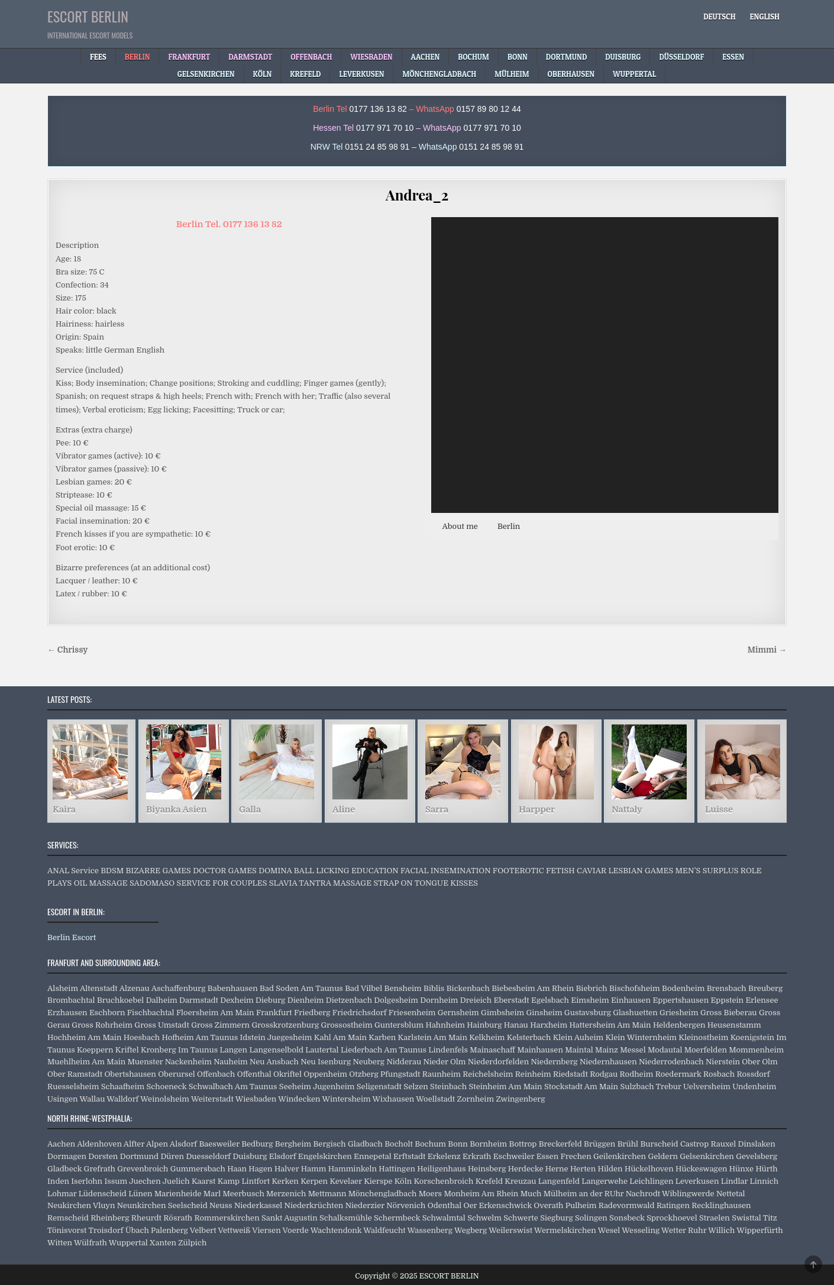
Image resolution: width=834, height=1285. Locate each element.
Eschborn (107, 1012)
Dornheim (439, 1000)
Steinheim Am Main (505, 1086)
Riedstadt (570, 1074)
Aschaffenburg (178, 988)
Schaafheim (123, 1086)
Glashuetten (635, 1012)
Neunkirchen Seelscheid (162, 1205)
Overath (548, 1205)
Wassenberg (430, 1230)
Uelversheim (706, 1086)
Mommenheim (756, 1049)
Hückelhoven (649, 1168)
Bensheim (403, 988)
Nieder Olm (444, 1061)
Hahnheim (445, 1025)
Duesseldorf (208, 1156)
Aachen (61, 1143)
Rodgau (604, 1074)
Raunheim (441, 1074)
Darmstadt (198, 1000)
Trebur (668, 1086)
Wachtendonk (336, 1230)
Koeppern (95, 1049)
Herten (583, 1168)
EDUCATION (375, 870)
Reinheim (533, 1074)
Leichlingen (651, 1181)
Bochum (430, 1143)
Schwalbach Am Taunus (233, 1086)
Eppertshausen (680, 1000)
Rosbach (719, 1074)
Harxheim (548, 1025)
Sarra (436, 810)
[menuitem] (719, 17)
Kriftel (127, 1049)
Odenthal (444, 1205)
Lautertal (321, 1049)
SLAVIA (283, 883)
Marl (212, 1193)
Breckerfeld (560, 1143)
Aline (343, 810)
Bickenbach (468, 988)
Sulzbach (637, 1086)
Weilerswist (510, 1230)
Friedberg (312, 1012)
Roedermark (678, 1074)
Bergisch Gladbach (347, 1143)
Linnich (764, 1181)
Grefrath (99, 1168)
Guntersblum (399, 1025)
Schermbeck (397, 1217)
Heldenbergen (679, 1025)
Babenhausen (233, 988)
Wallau (92, 1098)
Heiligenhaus (441, 1168)
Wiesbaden (256, 1098)
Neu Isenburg (325, 1061)
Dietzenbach (349, 1000)
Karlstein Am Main (432, 1037)
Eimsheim (590, 1000)
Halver (286, 1168)
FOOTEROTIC (518, 870)
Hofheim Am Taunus (200, 1037)
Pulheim (581, 1205)
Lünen (140, 1193)
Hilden (609, 1168)
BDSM (112, 870)
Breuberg (765, 988)
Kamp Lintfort (244, 1181)
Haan (237, 1168)
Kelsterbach (529, 1037)
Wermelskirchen (565, 1230)
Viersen (266, 1230)
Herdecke (526, 1168)
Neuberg (369, 1061)
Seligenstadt (379, 1086)
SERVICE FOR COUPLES (222, 883)
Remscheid (68, 1217)
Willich (721, 1230)
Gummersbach (197, 1168)
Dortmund (139, 1156)
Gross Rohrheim (102, 1025)
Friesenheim (412, 1012)
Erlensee (761, 1000)
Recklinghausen (721, 1205)
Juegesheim (289, 1037)
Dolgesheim (396, 1000)
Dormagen (66, 1156)
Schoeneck (167, 1086)
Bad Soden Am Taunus (301, 988)
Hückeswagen (701, 1168)
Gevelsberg (756, 1156)
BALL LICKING (322, 870)
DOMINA (275, 870)
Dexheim (236, 1000)
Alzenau (134, 988)
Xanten (163, 1242)
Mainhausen (540, 1049)
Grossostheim (347, 1025)
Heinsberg (487, 1168)
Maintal (579, 1049)
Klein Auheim (578, 1037)
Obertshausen (130, 1074)
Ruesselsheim (73, 1086)
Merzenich (286, 1193)
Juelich (176, 1181)
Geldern (662, 1156)
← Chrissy (67, 649)
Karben (382, 1037)
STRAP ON (392, 883)
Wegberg (470, 1230)
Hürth (766, 1168)
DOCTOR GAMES (225, 870)
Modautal (665, 1049)
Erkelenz (444, 1156)
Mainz (606, 1049)
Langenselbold (276, 1049)
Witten (59, 1242)
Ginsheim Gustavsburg (568, 1012)
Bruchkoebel (120, 1000)
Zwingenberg (520, 1098)
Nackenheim (188, 1061)
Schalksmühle (345, 1217)
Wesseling (641, 1230)
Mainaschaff (492, 1049)
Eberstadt (511, 1000)
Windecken (299, 1098)
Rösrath (177, 1217)
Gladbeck (64, 1168)
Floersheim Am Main (215, 1012)
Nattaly (627, 810)
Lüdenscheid (103, 1193)
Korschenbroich (443, 1181)
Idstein (253, 1037)
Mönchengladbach (382, 1193)
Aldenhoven (99, 1143)
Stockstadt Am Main (581, 1086)
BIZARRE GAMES (158, 870)
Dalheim (161, 1000)
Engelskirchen (325, 1156)
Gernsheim (458, 1012)
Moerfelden (705, 1049)
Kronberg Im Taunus (179, 1049)
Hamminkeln (352, 1168)
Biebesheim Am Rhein (533, 988)
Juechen (145, 1181)
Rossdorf (753, 1074)
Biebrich (591, 988)
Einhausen (631, 1000)
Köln (403, 1181)
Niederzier (364, 1205)
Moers (430, 1193)
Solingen (591, 1217)
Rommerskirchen (227, 1217)
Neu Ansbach (274, 1061)
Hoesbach (142, 1037)
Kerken (284, 1181)
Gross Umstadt (161, 1025)
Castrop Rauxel (708, 1143)
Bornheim (488, 1143)
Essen (547, 1156)
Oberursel (176, 1074)
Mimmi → (767, 649)
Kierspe (378, 1181)
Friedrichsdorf (359, 1012)
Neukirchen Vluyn (81, 1205)
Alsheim (62, 988)
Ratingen (673, 1205)
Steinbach (448, 1086)
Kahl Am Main (340, 1037)
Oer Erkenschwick (497, 1205)
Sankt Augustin (289, 1217)
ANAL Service (73, 870)
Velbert (203, 1230)
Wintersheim (346, 1098)
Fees (98, 57)
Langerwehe (604, 1181)
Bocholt (398, 1143)
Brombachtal (71, 1000)
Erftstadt (409, 1156)
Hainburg (484, 1025)
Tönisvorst (66, 1230)
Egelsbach (550, 1000)
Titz (770, 1217)
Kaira (64, 810)
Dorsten (103, 1156)
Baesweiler (219, 1143)
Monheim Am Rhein (481, 1193)
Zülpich (192, 1242)
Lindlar (734, 1181)
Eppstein (727, 1000)
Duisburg (249, 1156)
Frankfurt (274, 1012)
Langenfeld (559, 1181)
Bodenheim (683, 988)
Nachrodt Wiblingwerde (670, 1193)
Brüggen (599, 1143)
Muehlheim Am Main (86, 1061)
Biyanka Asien (176, 810)
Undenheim (754, 1086)
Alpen (157, 1143)
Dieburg (270, 1000)
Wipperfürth (759, 1230)
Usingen (62, 1098)
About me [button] (459, 526)
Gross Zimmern (220, 1025)
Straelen (714, 1217)
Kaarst (204, 1181)
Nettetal (730, 1193)
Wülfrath (90, 1242)
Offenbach (216, 1074)
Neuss (220, 1205)
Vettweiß (234, 1230)
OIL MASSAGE (101, 883)
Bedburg (257, 1143)
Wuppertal (128, 1242)
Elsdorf (282, 1156)
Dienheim (305, 1000)
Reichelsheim (488, 1074)
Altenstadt (99, 988)
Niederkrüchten (314, 1205)
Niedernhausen (608, 1061)
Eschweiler (514, 1156)
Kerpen (314, 1181)
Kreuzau (520, 1181)
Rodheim (637, 1074)
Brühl (628, 1143)
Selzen (415, 1086)
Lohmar (61, 1193)
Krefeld (489, 1181)
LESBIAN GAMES (640, 870)
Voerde (296, 1230)
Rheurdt (146, 1217)
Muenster (145, 1061)
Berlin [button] (509, 526)
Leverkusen (697, 1181)
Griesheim (679, 1012)
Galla (250, 810)
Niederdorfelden (498, 1061)
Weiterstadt (212, 1098)
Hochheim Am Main (84, 1037)
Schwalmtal (444, 1217)
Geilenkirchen (619, 1156)
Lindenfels (448, 1049)
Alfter (134, 1143)
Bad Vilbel (363, 988)
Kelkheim (487, 1037)
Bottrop (523, 1143)
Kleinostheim (703, 1037)
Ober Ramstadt (74, 1074)
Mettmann (327, 1193)
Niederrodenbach (671, 1061)
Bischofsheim (634, 988)
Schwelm (484, 1217)
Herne (556, 1168)
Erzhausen (67, 1012)
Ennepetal (373, 1156)
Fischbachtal (150, 1012)
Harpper (536, 810)
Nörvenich (405, 1205)
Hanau (516, 1025)
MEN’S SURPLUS (707, 870)
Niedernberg (554, 1061)
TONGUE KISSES (446, 883)
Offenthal (254, 1074)
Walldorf (122, 1098)
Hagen (260, 1168)
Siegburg (556, 1217)
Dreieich (476, 1000)
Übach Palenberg (156, 1230)
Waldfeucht (384, 1230)
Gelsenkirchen (707, 1156)
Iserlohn (86, 1181)
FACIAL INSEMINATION (445, 870)
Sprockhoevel (671, 1217)
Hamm (314, 1168)
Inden (58, 1181)
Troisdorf (105, 1230)
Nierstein (723, 1061)
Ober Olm (759, 1061)
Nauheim (230, 1061)
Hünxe (741, 1168)
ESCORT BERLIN (87, 16)
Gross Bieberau (728, 1012)
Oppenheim (325, 1074)
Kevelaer (345, 1181)
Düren (172, 1156)
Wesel (609, 1230)
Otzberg (363, 1074)
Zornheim (475, 1098)
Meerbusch (243, 1193)
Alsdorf (183, 1143)
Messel (632, 1049)
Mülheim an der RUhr (584, 1193)
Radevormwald (627, 1205)
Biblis (434, 988)
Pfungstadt (400, 1074)
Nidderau (403, 1061)
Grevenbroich (142, 1168)
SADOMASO (152, 883)
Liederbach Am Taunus (383, 1049)
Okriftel (287, 1074)
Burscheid (659, 1143)
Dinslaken (756, 1143)
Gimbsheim (502, 1012)
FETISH (560, 870)
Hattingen (397, 1168)
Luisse (718, 810)
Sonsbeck (627, 1217)
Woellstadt (435, 1098)
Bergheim (293, 1143)
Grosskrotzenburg (285, 1025)
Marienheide (178, 1193)
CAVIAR (591, 870)
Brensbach (726, 988)
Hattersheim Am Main (610, 1025)
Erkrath (477, 1156)
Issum (115, 1181)
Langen (234, 1049)
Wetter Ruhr (683, 1230)
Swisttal (746, 1217)
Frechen (576, 1156)
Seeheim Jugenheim (317, 1086)
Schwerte (520, 1217)
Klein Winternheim (641, 1037)
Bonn (458, 1143)
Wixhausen (394, 1098)
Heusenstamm (734, 1025)
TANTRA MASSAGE (335, 883)
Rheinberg (109, 1217)
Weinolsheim (164, 1098)
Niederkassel (258, 1205)
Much (531, 1193)
